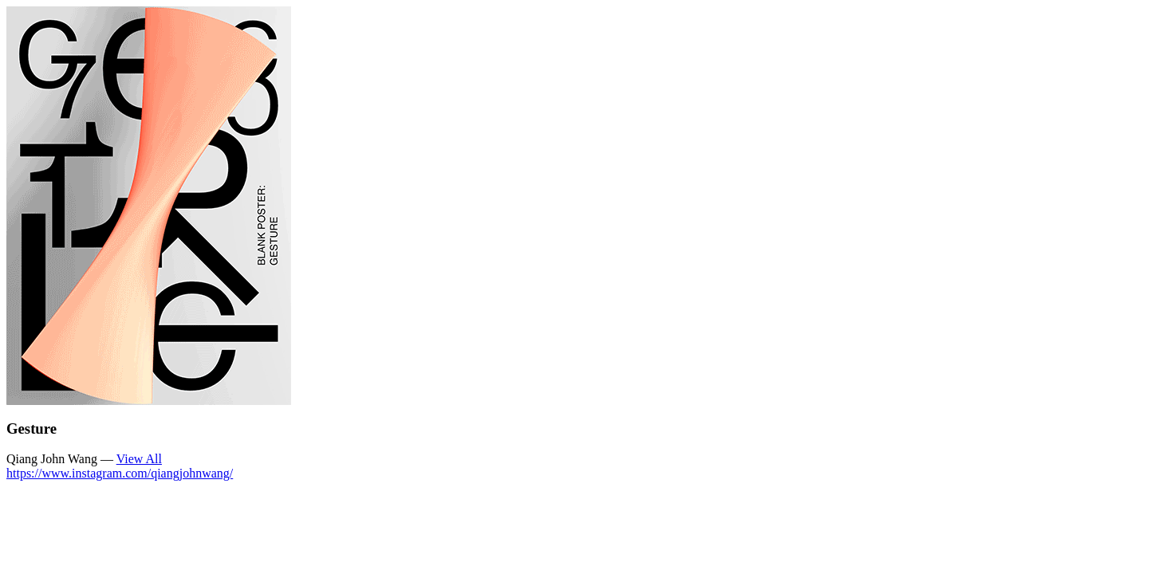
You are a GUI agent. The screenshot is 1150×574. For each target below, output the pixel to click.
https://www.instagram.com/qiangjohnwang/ (119, 473)
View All (139, 459)
